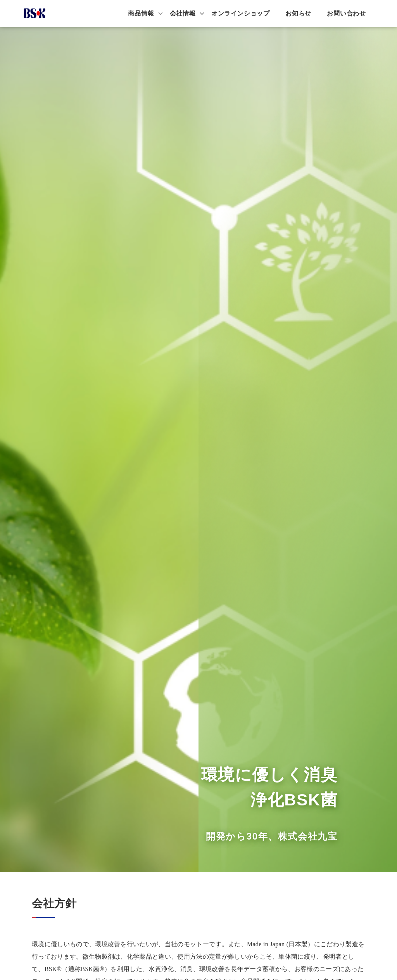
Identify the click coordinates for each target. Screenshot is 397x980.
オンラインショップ (240, 13)
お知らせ (298, 13)
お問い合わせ (346, 13)
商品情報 (141, 13)
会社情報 (183, 13)
